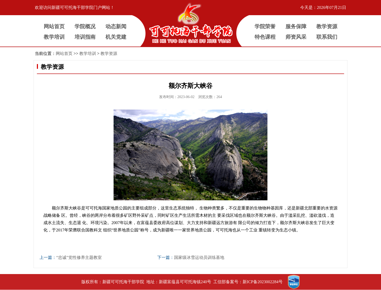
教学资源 (108, 53)
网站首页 (64, 53)
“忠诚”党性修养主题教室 (79, 257)
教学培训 (87, 53)
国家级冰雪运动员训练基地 (199, 257)
